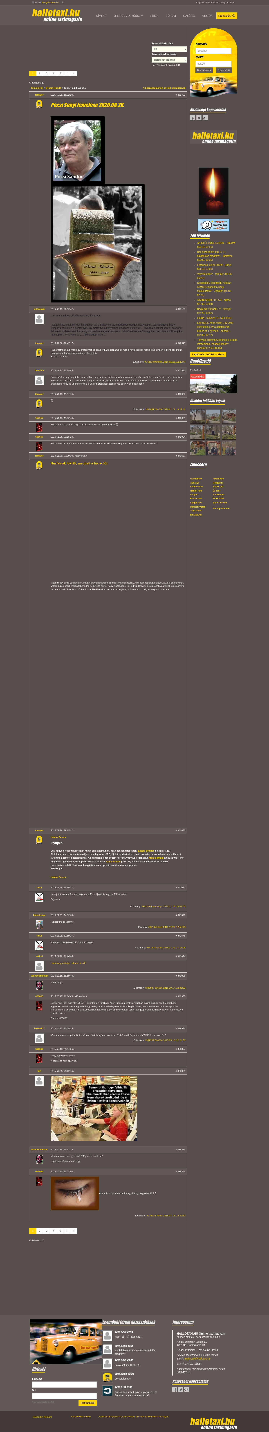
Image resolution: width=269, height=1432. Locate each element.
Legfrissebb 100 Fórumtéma (208, 354)
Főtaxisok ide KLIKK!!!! (127, 1365)
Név (33, 1390)
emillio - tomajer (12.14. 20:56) (214, 318)
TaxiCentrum (220, 502)
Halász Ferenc (58, 837)
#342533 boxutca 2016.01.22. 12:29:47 (165, 361)
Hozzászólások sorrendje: (164, 54)
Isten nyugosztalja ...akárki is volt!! (68, 963)
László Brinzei (146, 850)
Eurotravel (196, 498)
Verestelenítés (123, 1378)
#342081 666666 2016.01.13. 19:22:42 (165, 409)
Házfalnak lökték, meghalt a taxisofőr (79, 463)
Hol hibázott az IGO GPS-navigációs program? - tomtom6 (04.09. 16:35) (215, 256)
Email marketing (38, 1402)
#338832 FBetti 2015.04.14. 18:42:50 (166, 1215)
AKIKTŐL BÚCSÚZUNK (128, 1336)
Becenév (201, 44)
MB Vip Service (221, 508)
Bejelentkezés (204, 70)
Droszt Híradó (53, 88)
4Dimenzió (196, 478)
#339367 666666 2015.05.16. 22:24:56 (165, 1040)
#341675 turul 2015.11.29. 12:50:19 (166, 927)
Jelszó (199, 57)
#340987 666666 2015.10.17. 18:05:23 (165, 987)
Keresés (226, 15)
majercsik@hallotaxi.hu (197, 1358)
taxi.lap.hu (196, 514)
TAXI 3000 (218, 498)
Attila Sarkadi (156, 857)
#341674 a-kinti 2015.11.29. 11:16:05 (166, 947)
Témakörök (37, 88)
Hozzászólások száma (162, 43)
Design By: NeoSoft (42, 1417)
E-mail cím (37, 1378)
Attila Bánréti (113, 861)
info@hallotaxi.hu (50, 2)
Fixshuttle (218, 478)
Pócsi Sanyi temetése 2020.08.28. (87, 105)
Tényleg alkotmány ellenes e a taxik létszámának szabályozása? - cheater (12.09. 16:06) (217, 343)
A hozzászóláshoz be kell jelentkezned (164, 88)
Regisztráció (224, 70)
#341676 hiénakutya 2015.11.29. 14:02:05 (163, 906)
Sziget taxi (196, 502)
